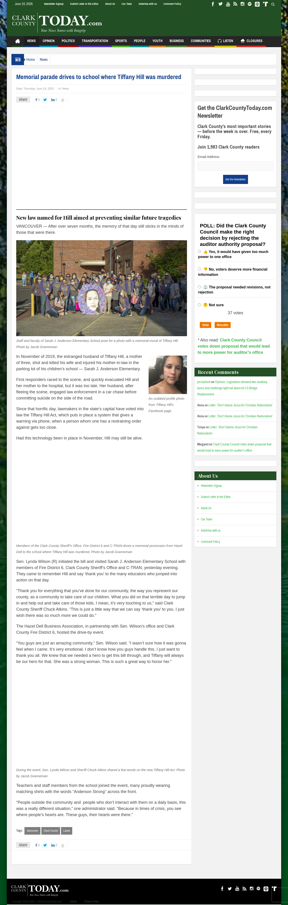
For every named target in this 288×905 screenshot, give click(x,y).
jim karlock (204, 382)
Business (176, 43)
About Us (110, 3)
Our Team (127, 3)
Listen (225, 41)
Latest (66, 831)
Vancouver (32, 831)
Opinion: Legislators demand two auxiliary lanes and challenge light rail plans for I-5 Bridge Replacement (232, 388)
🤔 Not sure (213, 305)
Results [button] (223, 325)
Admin (73, 902)
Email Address (208, 157)
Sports (121, 43)
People (140, 43)
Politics (68, 43)
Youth (157, 43)
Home (33, 59)
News (31, 43)
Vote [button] (205, 325)
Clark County (51, 831)
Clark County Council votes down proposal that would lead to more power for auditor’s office (233, 346)
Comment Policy (172, 3)
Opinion (48, 43)
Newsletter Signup (54, 3)
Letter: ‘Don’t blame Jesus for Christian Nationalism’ (240, 405)
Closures (251, 41)
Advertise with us (148, 3)
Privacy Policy (91, 902)
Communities (200, 43)
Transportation (95, 43)
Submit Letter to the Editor (84, 3)
